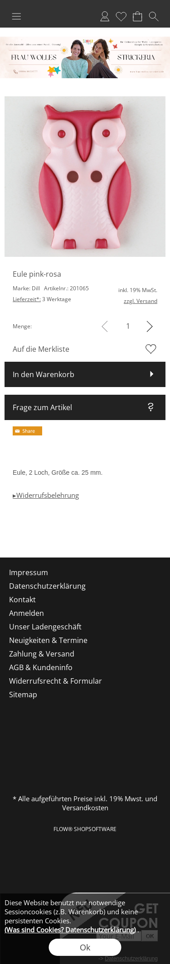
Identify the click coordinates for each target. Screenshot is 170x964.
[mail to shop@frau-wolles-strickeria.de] (11, 533)
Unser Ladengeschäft (45, 627)
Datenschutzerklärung (47, 586)
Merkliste (121, 16)
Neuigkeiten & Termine (48, 640)
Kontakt (22, 600)
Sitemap (23, 694)
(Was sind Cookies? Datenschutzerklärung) (70, 929)
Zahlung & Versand (41, 654)
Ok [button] (85, 947)
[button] (16, 16)
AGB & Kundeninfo (41, 667)
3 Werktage (42, 299)
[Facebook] (35, 533)
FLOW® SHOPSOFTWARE (85, 829)
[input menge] (128, 326)
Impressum (28, 572)
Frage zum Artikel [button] (42, 407)
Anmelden (105, 16)
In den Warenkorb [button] (43, 374)
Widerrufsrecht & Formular (55, 681)
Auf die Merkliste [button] (41, 349)
